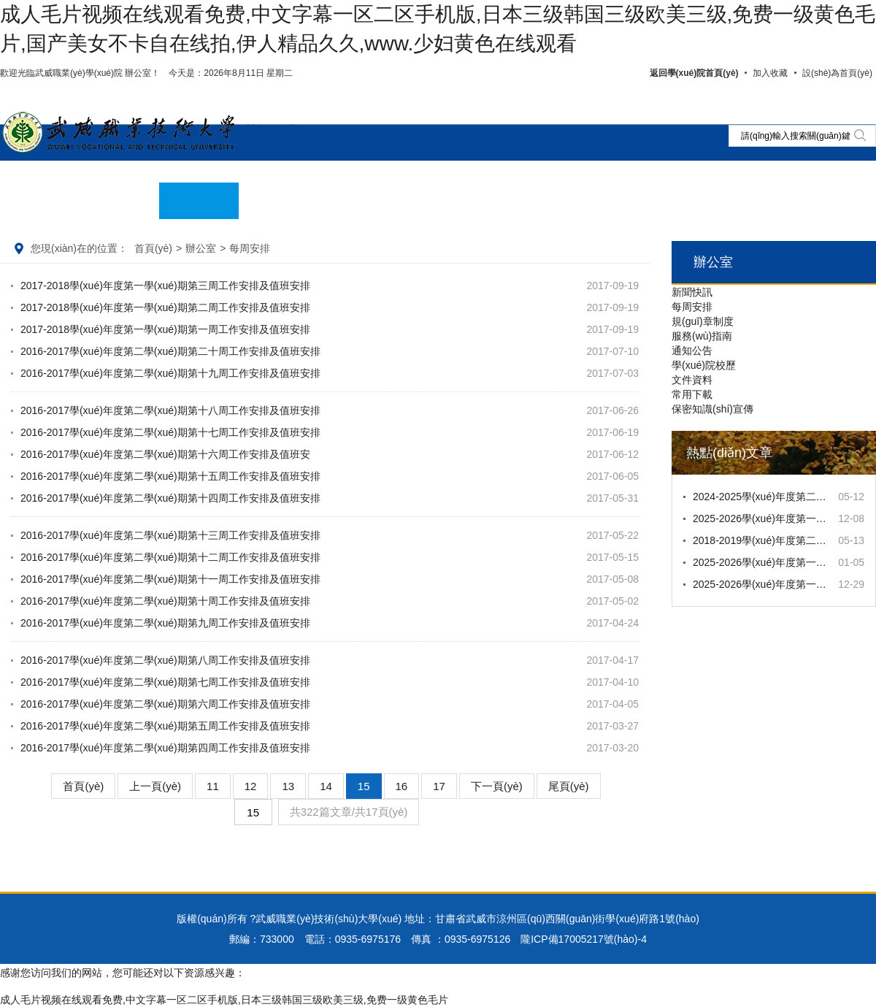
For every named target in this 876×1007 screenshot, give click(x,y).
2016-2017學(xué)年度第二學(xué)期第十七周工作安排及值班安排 (170, 432)
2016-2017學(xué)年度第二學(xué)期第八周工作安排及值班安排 (165, 660)
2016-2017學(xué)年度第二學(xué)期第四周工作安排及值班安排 (165, 748)
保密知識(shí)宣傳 (712, 409)
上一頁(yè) (155, 786)
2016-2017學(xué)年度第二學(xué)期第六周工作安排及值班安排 (165, 704)
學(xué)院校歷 (704, 365)
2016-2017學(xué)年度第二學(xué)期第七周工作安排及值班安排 (165, 682)
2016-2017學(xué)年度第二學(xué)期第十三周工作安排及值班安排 (170, 535)
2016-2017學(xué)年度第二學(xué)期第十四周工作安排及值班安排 (170, 498)
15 (364, 786)
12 (251, 786)
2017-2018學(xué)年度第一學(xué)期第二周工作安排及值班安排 (165, 307)
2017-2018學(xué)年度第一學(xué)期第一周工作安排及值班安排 (165, 329)
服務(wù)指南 (702, 336)
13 (288, 786)
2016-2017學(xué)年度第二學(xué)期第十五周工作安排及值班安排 (170, 476)
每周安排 (692, 307)
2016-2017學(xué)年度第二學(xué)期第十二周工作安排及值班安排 (170, 557)
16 (402, 786)
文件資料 (692, 380)
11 (213, 786)
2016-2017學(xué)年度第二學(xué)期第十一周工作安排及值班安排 (170, 579)
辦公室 (273, 134)
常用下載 (692, 394)
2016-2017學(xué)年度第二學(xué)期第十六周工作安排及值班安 (165, 454)
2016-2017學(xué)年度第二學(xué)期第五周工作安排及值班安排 (165, 726)
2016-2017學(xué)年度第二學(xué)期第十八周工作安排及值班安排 (170, 410)
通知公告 (692, 350)
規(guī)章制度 (703, 321)
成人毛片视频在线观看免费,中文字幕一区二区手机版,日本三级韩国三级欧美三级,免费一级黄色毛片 (224, 1000)
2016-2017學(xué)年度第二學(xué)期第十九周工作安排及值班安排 (170, 373)
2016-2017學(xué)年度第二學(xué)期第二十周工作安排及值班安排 (170, 351)
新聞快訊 (692, 292)
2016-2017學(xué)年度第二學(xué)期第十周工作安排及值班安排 (165, 601)
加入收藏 (770, 73)
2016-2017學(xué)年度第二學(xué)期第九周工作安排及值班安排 (165, 623)
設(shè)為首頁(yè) (837, 73)
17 (439, 786)
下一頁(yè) (497, 786)
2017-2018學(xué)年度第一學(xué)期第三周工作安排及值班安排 (165, 285)
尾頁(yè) (568, 786)
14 (326, 786)
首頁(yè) (153, 248)
